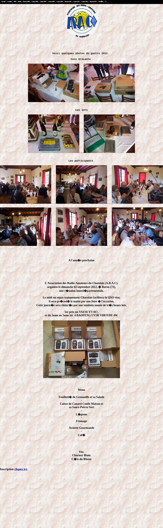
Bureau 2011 (68, 1)
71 (105, 1)
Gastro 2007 (43, 1)
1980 (14, 1)
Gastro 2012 (84, 1)
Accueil (3, 1)
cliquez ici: (21, 481)
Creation (9, 1)
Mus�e (100, 1)
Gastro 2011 (76, 1)
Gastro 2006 (35, 1)
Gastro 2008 (51, 1)
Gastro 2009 (59, 1)
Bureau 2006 (26, 1)
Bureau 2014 (93, 1)
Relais (19, 1)
